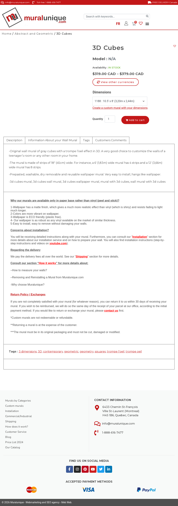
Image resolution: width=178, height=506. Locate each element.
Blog (8, 437)
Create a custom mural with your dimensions (120, 108)
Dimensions (102, 92)
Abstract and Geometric (34, 33)
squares (100, 351)
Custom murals (15, 406)
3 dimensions (28, 351)
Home (6, 33)
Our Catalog (12, 447)
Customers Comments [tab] (110, 140)
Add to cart (138, 119)
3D (40, 351)
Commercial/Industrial (19, 416)
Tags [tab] (86, 140)
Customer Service (16, 432)
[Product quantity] (110, 119)
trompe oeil (134, 351)
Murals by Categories (18, 401)
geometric (71, 351)
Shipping (10, 421)
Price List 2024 (15, 442)
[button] (147, 24)
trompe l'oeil (115, 351)
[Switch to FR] (118, 24)
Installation (12, 411)
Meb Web (66, 502)
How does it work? (17, 427)
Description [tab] (14, 140)
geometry (87, 351)
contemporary (53, 351)
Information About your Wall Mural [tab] (52, 140)
